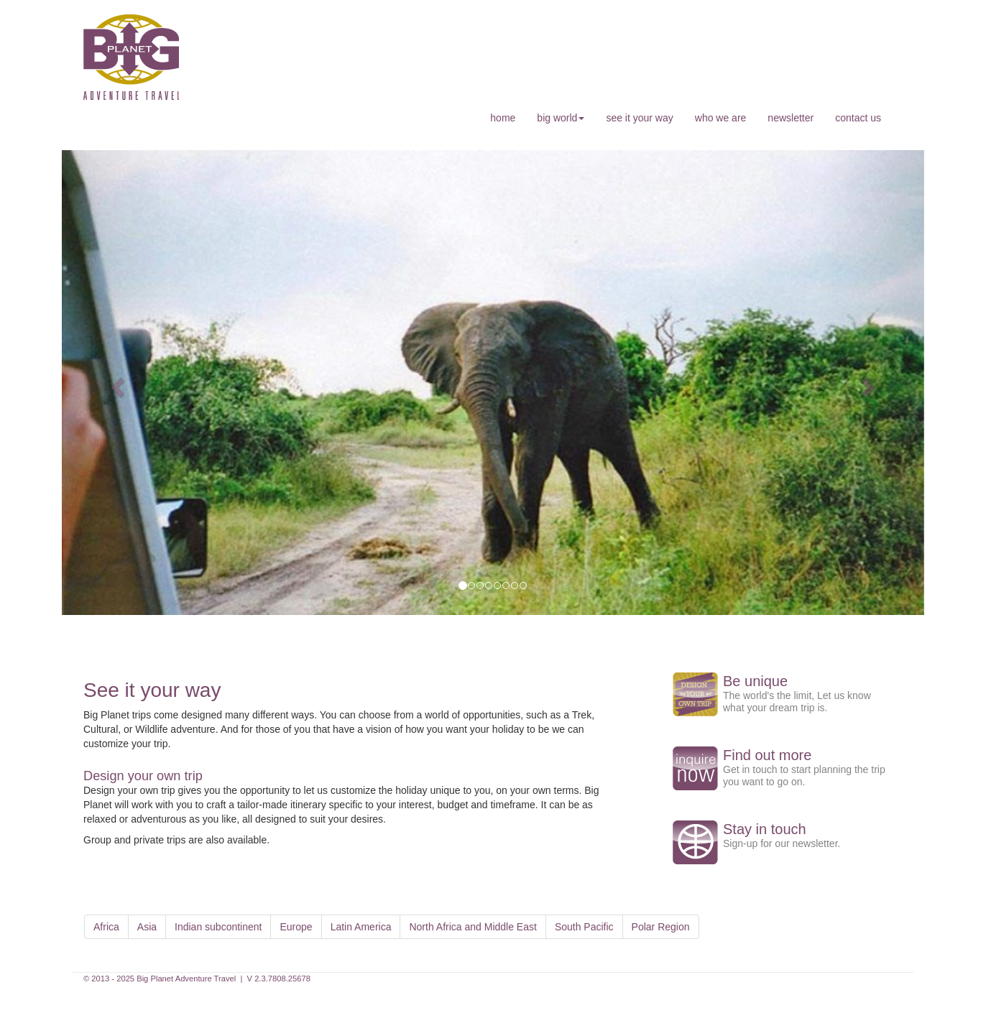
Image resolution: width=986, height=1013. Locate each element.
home (502, 118)
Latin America (361, 927)
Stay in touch (764, 829)
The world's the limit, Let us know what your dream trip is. (797, 701)
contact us (858, 118)
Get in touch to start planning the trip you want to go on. (804, 775)
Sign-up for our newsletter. (781, 843)
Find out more (767, 755)
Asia (147, 927)
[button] (116, 382)
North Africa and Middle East (472, 927)
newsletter (791, 118)
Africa (106, 927)
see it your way (639, 118)
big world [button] (560, 118)
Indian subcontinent (218, 927)
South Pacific (584, 927)
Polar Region (661, 927)
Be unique (755, 681)
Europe (296, 927)
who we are (721, 118)
